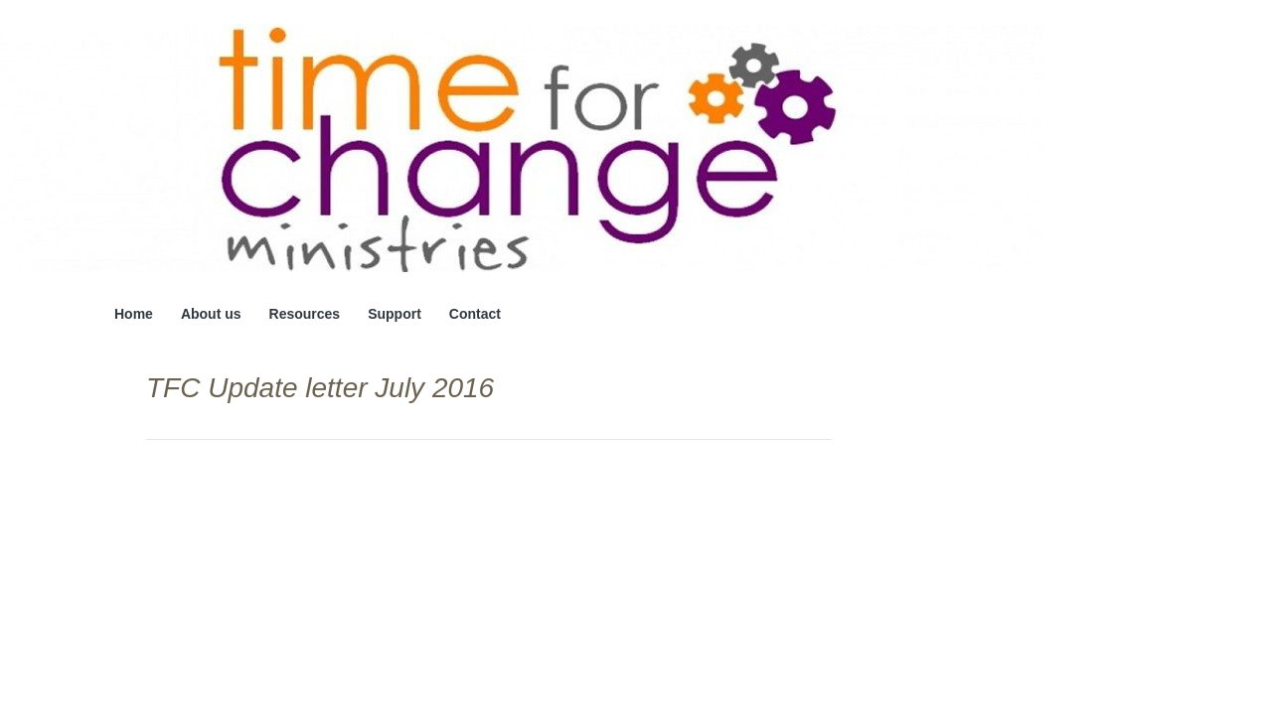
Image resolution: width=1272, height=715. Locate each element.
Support (394, 314)
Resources (305, 314)
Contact (475, 314)
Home (133, 314)
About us (211, 314)
